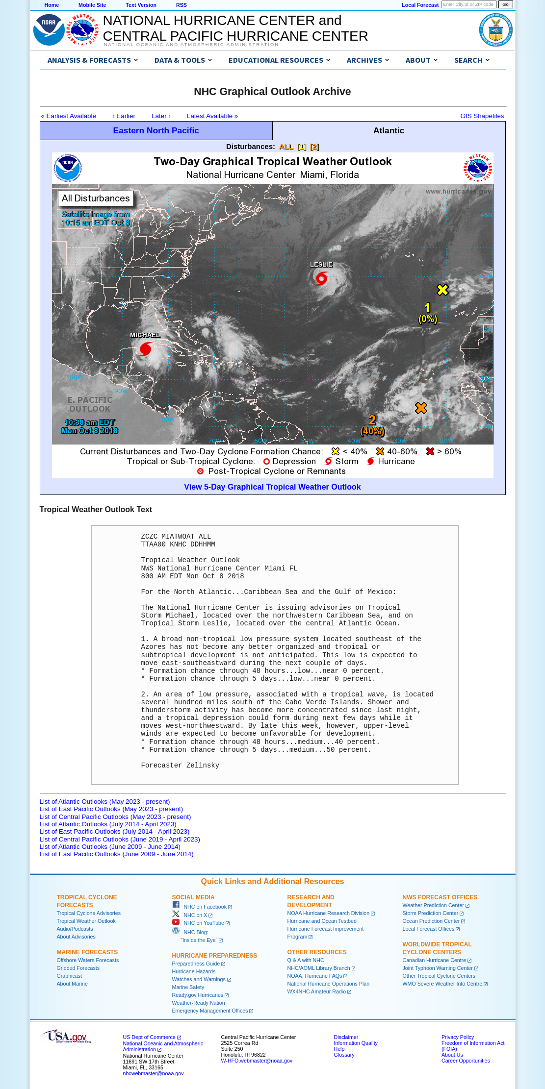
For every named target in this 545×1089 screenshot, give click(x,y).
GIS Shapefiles (482, 116)
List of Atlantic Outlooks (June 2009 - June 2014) (110, 846)
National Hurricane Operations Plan (328, 984)
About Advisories (76, 937)
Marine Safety (188, 987)
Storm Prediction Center (431, 913)
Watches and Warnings (199, 979)
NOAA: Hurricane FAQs (314, 976)
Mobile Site (92, 5)
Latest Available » (212, 116)
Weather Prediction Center (433, 905)
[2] (314, 146)
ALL (286, 146)
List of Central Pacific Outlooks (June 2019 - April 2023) (120, 839)
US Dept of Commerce (149, 1037)
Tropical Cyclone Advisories (89, 913)
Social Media (193, 897)
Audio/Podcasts (75, 929)
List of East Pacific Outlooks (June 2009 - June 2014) (117, 854)
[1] (301, 146)
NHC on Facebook (199, 907)
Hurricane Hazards (194, 971)
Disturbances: (250, 146)
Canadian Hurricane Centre (435, 960)
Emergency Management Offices (210, 1011)
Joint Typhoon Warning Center (438, 968)
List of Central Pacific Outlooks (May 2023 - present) (115, 816)
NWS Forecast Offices (440, 897)
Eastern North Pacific (156, 130)
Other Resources (317, 952)
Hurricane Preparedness (215, 955)
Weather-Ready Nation (198, 1003)
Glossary (344, 1055)
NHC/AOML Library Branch (318, 968)
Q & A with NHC (305, 960)
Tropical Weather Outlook (86, 921)
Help (339, 1049)
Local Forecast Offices (429, 929)
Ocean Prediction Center (431, 921)
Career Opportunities (465, 1061)
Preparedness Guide (196, 963)
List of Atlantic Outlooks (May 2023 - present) (105, 801)
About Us (452, 1055)
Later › (161, 116)
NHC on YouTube (198, 923)
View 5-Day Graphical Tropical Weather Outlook (272, 487)
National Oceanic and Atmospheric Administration (191, 44)
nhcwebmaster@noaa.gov (153, 1073)
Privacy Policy (457, 1037)
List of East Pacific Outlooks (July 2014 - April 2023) (115, 831)
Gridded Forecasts (78, 968)
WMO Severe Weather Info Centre (443, 984)
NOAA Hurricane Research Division (328, 913)
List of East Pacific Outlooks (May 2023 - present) (111, 809)
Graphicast (69, 976)
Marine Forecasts (87, 952)
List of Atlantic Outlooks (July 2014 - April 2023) (108, 824)
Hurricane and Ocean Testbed (322, 921)
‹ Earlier (123, 116)
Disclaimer (346, 1037)
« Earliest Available (68, 116)
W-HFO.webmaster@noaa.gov (257, 1061)
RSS (181, 5)
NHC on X (190, 915)
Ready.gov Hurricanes (198, 995)
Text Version (141, 5)
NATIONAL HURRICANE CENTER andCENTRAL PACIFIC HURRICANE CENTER (235, 28)
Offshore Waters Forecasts (88, 960)
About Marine (72, 984)
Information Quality (356, 1043)
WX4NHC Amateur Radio (316, 991)
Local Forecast (420, 5)
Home (52, 5)
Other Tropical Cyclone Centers (439, 976)
